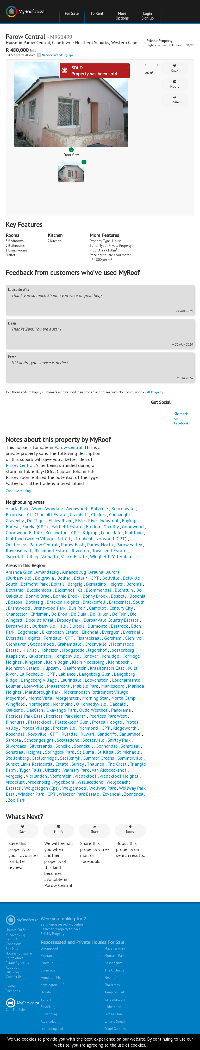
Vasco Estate (74, 557)
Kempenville (66, 656)
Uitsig (32, 557)
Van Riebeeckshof (109, 770)
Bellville (110, 578)
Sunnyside (48, 970)
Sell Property (154, 392)
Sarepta (13, 740)
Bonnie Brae (37, 596)
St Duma (85, 752)
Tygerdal (14, 557)
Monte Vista (40, 698)
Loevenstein (97, 680)
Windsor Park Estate (79, 794)
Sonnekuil (83, 746)
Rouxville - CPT (43, 734)
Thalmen (95, 764)
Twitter (11, 986)
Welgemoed (74, 788)
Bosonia (137, 596)
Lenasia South (114, 1021)
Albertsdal (48, 1021)
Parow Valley (129, 545)
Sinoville (47, 963)
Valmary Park (76, 770)
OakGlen (34, 710)
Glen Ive (133, 638)
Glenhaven (16, 644)
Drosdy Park (68, 620)
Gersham (112, 638)
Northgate (38, 704)
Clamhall (79, 515)
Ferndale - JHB (51, 977)
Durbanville (18, 626)
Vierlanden (36, 776)
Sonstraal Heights (24, 752)
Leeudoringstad (52, 1029)
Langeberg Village (39, 680)
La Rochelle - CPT (37, 674)
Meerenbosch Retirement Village (96, 692)
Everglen (111, 632)
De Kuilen (99, 614)
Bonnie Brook (66, 596)
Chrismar (39, 614)
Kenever (90, 656)
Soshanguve (113, 963)
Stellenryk (70, 758)
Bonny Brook (95, 596)
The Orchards (114, 970)
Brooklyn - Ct (18, 515)
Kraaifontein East (107, 668)
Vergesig (14, 776)
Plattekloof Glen (72, 722)
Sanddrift (106, 734)
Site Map (12, 948)
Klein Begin (57, 662)
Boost (130, 829)
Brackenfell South (127, 602)
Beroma (134, 584)
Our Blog (12, 972)
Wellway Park (102, 788)
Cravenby (14, 521)
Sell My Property (52, 934)
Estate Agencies (17, 963)
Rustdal (69, 734)
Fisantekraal (88, 638)
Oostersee (16, 545)
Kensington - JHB (53, 985)
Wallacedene (90, 782)
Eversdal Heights (23, 638)
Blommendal (98, 590)
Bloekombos (39, 590)
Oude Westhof (93, 710)
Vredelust (15, 782)
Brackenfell (94, 602)
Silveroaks (16, 746)
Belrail (57, 584)
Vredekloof (85, 776)
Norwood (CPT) (111, 539)
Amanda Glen (19, 572)
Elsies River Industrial (96, 521)
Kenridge (111, 656)
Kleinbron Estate (22, 668)
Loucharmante (126, 680)
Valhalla (49, 557)
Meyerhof (15, 698)
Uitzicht (52, 770)
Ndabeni (84, 539)
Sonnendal (106, 746)
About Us (12, 967)
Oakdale (117, 704)
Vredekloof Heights (118, 776)
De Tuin (119, 614)
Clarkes (98, 515)
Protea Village (35, 728)
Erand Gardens (115, 1029)
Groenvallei (96, 644)
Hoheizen (49, 650)
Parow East (72, 545)
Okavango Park (61, 710)
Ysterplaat (122, 557)
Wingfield (99, 557)
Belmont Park (34, 584)
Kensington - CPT (62, 533)
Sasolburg (48, 1007)
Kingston (33, 662)
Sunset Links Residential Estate (37, 764)
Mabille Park (85, 686)
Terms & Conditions (14, 941)
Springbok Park (59, 752)
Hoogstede (73, 650)
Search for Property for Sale (61, 929)
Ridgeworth (124, 728)
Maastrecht (58, 686)
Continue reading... (20, 491)
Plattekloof (39, 722)
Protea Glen (113, 1014)
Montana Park (114, 955)
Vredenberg (39, 782)
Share (175, 99)
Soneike (63, 746)
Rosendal (15, 734)
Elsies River (60, 521)
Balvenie (99, 509)
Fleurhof (110, 977)
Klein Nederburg (88, 662)
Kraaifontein (74, 668)
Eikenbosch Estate (60, 632)
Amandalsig (47, 572)
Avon (36, 509)
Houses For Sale (17, 930)
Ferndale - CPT (58, 638)
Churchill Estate (50, 515)
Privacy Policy (16, 934)
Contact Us (14, 977)
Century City (121, 608)
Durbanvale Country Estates (111, 620)
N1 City (65, 539)
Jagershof (97, 650)
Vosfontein (60, 776)
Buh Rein (77, 608)
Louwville (33, 686)
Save (174, 68)
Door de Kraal (39, 620)
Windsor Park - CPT (36, 794)
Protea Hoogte (107, 722)
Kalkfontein (39, 656)
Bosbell (118, 596)
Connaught (119, 515)
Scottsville (93, 740)
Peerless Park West (108, 716)
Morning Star (95, 698)
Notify (174, 84)
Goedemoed (42, 644)
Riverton (80, 551)
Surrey (78, 764)
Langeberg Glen (94, 674)
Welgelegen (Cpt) (41, 788)
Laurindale (70, 680)
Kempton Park (114, 992)
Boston (15, 602)
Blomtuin (124, 590)
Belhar (63, 578)
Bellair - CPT (86, 578)
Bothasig (35, 602)
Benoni (46, 999)
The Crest (117, 764)
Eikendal (90, 632)
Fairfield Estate (66, 527)
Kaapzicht (15, 656)
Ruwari (87, 734)
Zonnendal (134, 794)
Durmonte (97, 626)
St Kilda (105, 752)
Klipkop (90, 533)
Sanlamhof (130, 734)
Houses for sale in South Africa (19, 955)
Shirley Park (119, 740)
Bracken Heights (63, 602)
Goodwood (133, 527)
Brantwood (19, 608)
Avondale (53, 509)
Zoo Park (16, 800)
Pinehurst (15, 722)
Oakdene (14, 710)
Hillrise (29, 650)
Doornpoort (49, 948)
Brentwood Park (49, 608)
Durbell (76, 626)
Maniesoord (112, 686)
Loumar (13, 686)
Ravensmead (18, 551)
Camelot (97, 608)
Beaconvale (122, 509)
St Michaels (128, 752)
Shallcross (112, 985)
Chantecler (16, 614)
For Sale (72, 13)
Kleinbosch (118, 662)
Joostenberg (122, 650)
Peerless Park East (24, 716)
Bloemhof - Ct (68, 590)
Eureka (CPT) (35, 527)
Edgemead (28, 632)
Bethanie (14, 590)
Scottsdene (68, 740)
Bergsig (75, 584)
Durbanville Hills (49, 626)
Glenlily (110, 527)
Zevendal (111, 794)
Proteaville (64, 728)
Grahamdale (69, 644)
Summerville (129, 758)
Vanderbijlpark (114, 999)
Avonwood (76, 509)
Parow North (100, 545)
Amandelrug (74, 572)
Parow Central (36, 42)
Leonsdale (111, 533)
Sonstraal (130, 746)
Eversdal (131, 632)
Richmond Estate (51, 551)
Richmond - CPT (94, 728)
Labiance (67, 674)
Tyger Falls (30, 770)
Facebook (13, 991)
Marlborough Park (42, 692)
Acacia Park (17, 509)
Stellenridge (44, 758)
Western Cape (124, 42)
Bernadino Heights (104, 584)
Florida (93, 527)
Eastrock (119, 626)
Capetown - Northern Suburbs (80, 42)
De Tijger (36, 521)
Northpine (63, 704)
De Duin (78, 614)
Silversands (40, 746)
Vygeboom (63, 782)
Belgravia (44, 578)
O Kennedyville (91, 704)
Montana (47, 955)
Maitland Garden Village (30, 539)
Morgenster (67, 698)
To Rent (96, 13)
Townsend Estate (109, 551)
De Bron (59, 614)
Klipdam (50, 668)
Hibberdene (112, 1007)
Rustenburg (49, 1014)
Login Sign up (147, 16)
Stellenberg (17, 758)
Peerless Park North (66, 716)
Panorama (121, 710)
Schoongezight (38, 740)
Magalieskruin (114, 948)
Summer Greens (98, 758)
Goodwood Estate (24, 533)
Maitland (134, 533)
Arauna (96, 572)
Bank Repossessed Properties (62, 924)
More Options (122, 16)
